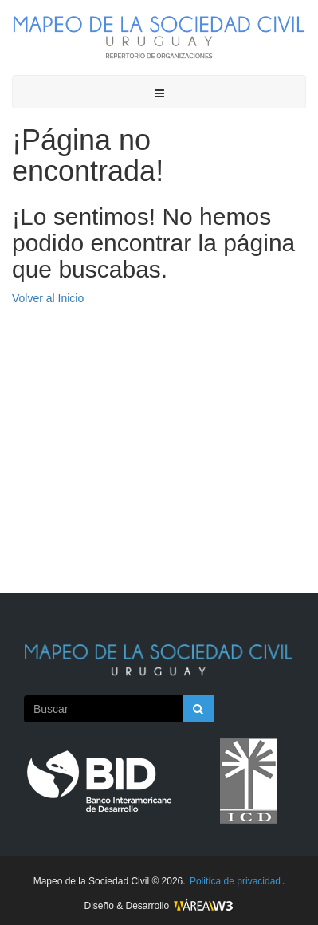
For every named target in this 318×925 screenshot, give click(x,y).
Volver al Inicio (48, 298)
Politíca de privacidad (235, 881)
